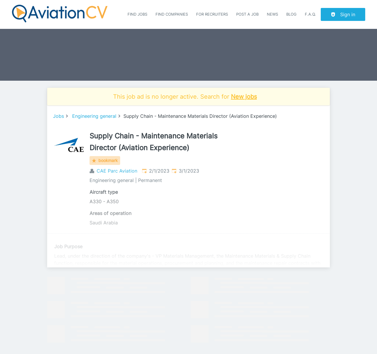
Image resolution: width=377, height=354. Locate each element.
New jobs (244, 96)
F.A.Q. (310, 14)
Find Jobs (137, 14)
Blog (291, 14)
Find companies (172, 14)
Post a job (247, 14)
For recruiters (212, 14)
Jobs (58, 116)
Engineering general (94, 116)
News (272, 14)
